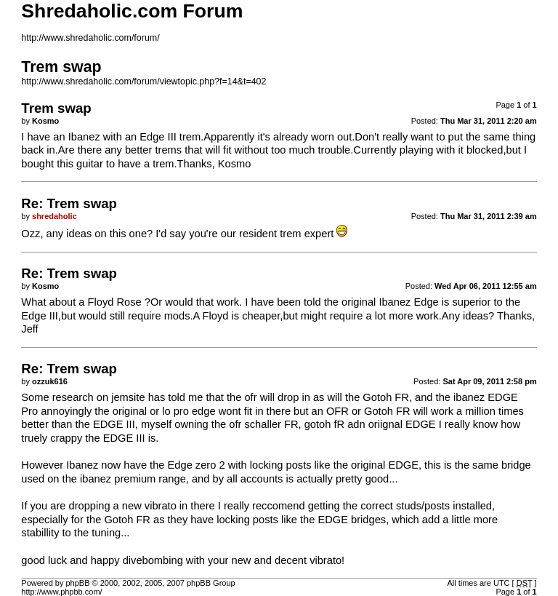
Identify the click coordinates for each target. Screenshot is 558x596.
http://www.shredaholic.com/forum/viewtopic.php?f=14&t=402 (143, 81)
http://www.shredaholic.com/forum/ (90, 38)
